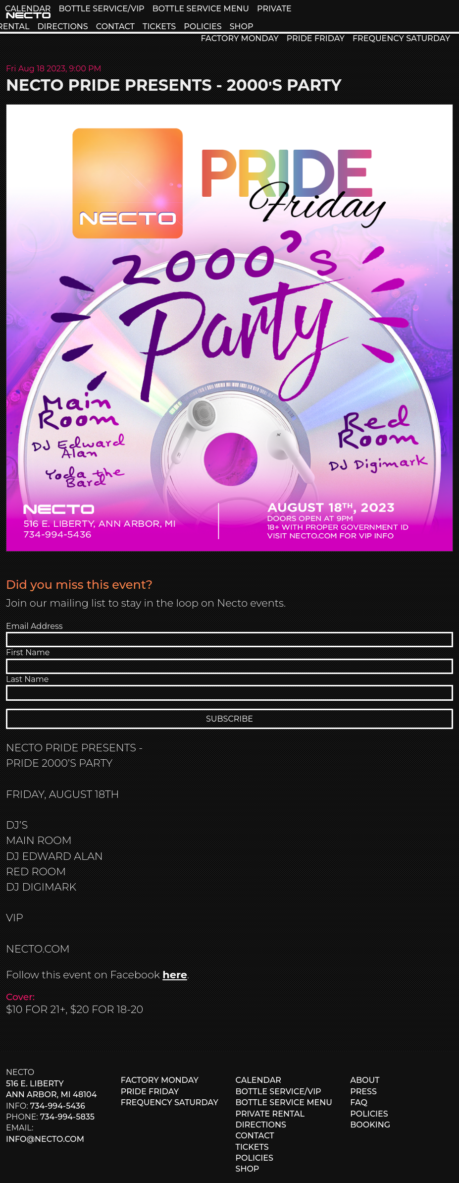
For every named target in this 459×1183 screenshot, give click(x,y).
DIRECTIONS (62, 26)
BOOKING (370, 1124)
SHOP (242, 26)
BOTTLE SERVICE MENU (201, 8)
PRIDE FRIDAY (316, 38)
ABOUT (364, 1080)
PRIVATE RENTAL (270, 1114)
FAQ (358, 1102)
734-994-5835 (67, 1117)
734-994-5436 (57, 1106)
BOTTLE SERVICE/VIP (101, 8)
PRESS (363, 1091)
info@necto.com (45, 1139)
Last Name (27, 679)
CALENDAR (28, 8)
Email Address (34, 626)
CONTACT (115, 26)
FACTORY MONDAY (239, 38)
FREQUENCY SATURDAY (401, 38)
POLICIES (202, 26)
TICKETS (159, 26)
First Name (28, 652)
